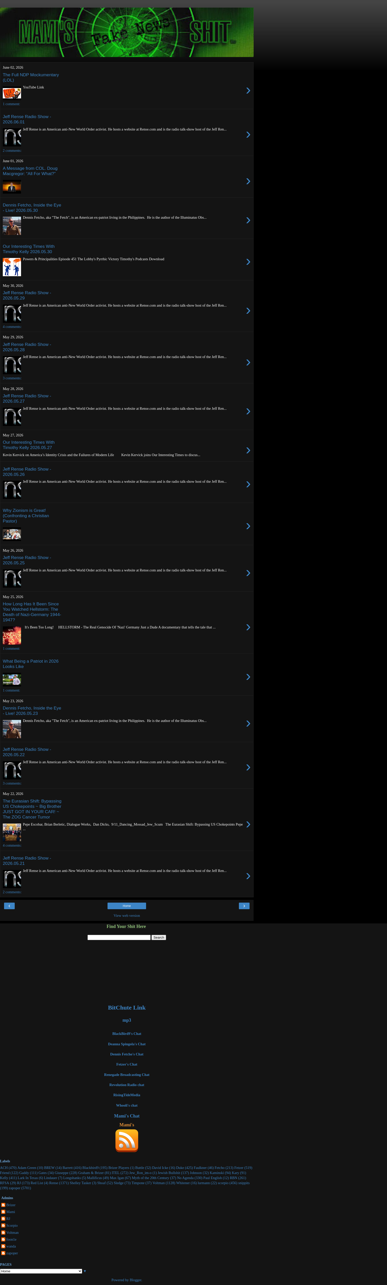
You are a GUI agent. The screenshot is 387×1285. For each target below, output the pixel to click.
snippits (244, 1183)
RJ (19, 1183)
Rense (53, 1183)
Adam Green (26, 1168)
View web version (127, 916)
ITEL (115, 1173)
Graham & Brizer (91, 1173)
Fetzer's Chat (126, 1064)
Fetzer (238, 1168)
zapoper (15, 1188)
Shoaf (101, 1183)
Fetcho (219, 1168)
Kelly (4, 1178)
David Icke (160, 1168)
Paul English (212, 1178)
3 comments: (12, 378)
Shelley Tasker (80, 1183)
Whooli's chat (126, 1105)
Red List (37, 1183)
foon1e (11, 1239)
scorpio (223, 1183)
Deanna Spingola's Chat (127, 1044)
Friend (5, 1173)
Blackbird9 (90, 1168)
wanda (11, 1246)
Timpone (138, 1183)
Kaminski (217, 1173)
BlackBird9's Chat (126, 1034)
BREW (49, 1168)
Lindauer (50, 1178)
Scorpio (12, 1225)
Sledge (119, 1183)
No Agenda (185, 1178)
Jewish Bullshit (169, 1173)
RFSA (4, 1183)
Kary (235, 1173)
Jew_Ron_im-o (140, 1173)
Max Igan (117, 1178)
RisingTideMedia (126, 1095)
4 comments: (12, 327)
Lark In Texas (28, 1178)
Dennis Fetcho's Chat (126, 1054)
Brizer (10, 1205)
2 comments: (12, 150)
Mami (10, 1212)
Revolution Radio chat (126, 1085)
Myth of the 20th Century (150, 1178)
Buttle (139, 1168)
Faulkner (200, 1168)
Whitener (183, 1183)
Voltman (158, 1183)
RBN (233, 1178)
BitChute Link (127, 1007)
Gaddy (24, 1173)
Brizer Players (118, 1168)
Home (127, 906)
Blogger (135, 1280)
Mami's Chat (127, 1116)
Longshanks (72, 1178)
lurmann (204, 1183)
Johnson (196, 1173)
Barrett (68, 1168)
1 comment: (11, 104)
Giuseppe (61, 1173)
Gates (43, 1173)
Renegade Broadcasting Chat (127, 1075)
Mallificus (94, 1178)
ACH (4, 1168)
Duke (180, 1168)
